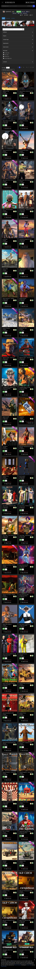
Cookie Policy (29, 964)
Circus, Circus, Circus (23, 801)
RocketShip (21, 416)
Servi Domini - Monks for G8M (25, 742)
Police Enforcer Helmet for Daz (9, 120)
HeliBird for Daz (6, 91)
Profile (23, 11)
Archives (13, 18)
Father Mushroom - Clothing (8, 298)
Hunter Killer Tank (23, 328)
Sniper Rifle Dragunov (7, 624)
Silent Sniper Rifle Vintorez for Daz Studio (11, 180)
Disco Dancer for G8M (23, 594)
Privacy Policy (3, 966)
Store (28, 11)
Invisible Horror (6, 476)
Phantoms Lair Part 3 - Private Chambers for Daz (13, 564)
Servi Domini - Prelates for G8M (9, 505)
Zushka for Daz (22, 861)
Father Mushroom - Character (25, 268)
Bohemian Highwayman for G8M (26, 446)
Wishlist (25, 13)
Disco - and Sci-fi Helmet (8, 209)
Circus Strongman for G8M (8, 801)
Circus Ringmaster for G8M (8, 713)
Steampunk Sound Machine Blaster (10, 742)
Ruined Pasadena (6, 328)
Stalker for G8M (6, 416)
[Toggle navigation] (2, 2)
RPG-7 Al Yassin (6, 831)
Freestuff (20, 13)
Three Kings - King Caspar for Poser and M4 (12, 535)
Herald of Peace (22, 713)
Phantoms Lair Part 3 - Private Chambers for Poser (13, 594)
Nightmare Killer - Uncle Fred (8, 357)
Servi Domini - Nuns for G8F (25, 624)
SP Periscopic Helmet (23, 150)
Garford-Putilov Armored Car (25, 683)
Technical (4, 861)
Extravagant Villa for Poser (24, 949)
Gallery (14, 13)
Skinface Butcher (22, 298)
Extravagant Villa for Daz (8, 949)
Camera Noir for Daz (23, 120)
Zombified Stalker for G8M (24, 387)
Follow (19, 11)
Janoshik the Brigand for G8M (25, 239)
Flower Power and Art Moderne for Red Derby (12, 683)
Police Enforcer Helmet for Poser (26, 91)
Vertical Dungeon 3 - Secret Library (26, 772)
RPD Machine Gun (23, 653)
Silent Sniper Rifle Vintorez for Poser (26, 180)
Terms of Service (17, 964)
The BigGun (5, 446)
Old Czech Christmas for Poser (25, 890)
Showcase (8, 18)
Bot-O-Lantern (22, 476)
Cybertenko (6, 93)
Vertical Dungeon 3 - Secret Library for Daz (11, 772)
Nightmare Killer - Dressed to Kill (26, 357)
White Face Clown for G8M (24, 920)
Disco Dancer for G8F (23, 564)
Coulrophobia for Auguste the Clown (10, 387)
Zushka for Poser (6, 890)
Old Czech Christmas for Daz (9, 920)
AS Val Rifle (5, 239)
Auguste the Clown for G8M (25, 831)
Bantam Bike (5, 268)
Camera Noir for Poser (7, 150)
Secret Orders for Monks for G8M (9, 653)
